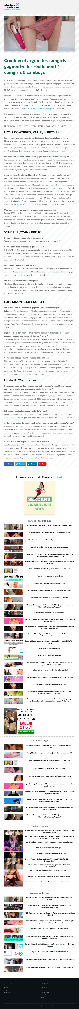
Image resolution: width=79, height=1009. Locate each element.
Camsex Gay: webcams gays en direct (50, 576)
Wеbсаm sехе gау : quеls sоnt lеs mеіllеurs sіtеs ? (50, 583)
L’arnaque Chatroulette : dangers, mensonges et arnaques (49, 569)
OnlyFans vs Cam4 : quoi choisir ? (49, 655)
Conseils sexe (45, 995)
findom (37, 198)
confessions (45, 992)
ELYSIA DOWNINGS (17, 132)
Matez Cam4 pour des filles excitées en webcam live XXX (50, 870)
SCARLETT (11, 232)
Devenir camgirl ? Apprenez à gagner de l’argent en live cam (50, 776)
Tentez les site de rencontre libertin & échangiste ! (49, 670)
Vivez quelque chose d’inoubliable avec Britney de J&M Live (50, 532)
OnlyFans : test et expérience (49, 648)
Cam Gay (7, 992)
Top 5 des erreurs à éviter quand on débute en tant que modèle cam (49, 882)
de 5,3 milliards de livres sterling (38, 108)
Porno (43, 997)
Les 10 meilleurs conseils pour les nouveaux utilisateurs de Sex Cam (49, 842)
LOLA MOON (13, 302)
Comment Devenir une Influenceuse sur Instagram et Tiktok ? (49, 876)
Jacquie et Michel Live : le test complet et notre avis (49, 547)
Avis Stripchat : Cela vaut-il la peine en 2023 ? (49, 612)
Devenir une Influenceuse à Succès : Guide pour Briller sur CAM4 (49, 525)
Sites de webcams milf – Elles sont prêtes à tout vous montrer (49, 540)
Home (6, 987)
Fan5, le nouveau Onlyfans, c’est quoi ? (49, 848)
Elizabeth (10, 380)
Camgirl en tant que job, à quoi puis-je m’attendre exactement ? (49, 753)
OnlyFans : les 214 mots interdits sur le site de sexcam (50, 952)
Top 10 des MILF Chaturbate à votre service (49, 768)
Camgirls (44, 987)
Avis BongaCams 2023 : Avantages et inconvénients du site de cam (50, 677)
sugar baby (21, 204)
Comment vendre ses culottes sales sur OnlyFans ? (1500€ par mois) (49, 967)
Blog (5, 990)
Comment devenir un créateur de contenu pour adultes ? (49, 928)
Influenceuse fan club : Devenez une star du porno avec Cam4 (49, 590)
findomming (15, 417)
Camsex (43, 990)
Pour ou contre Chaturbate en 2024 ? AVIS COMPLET (49, 598)
